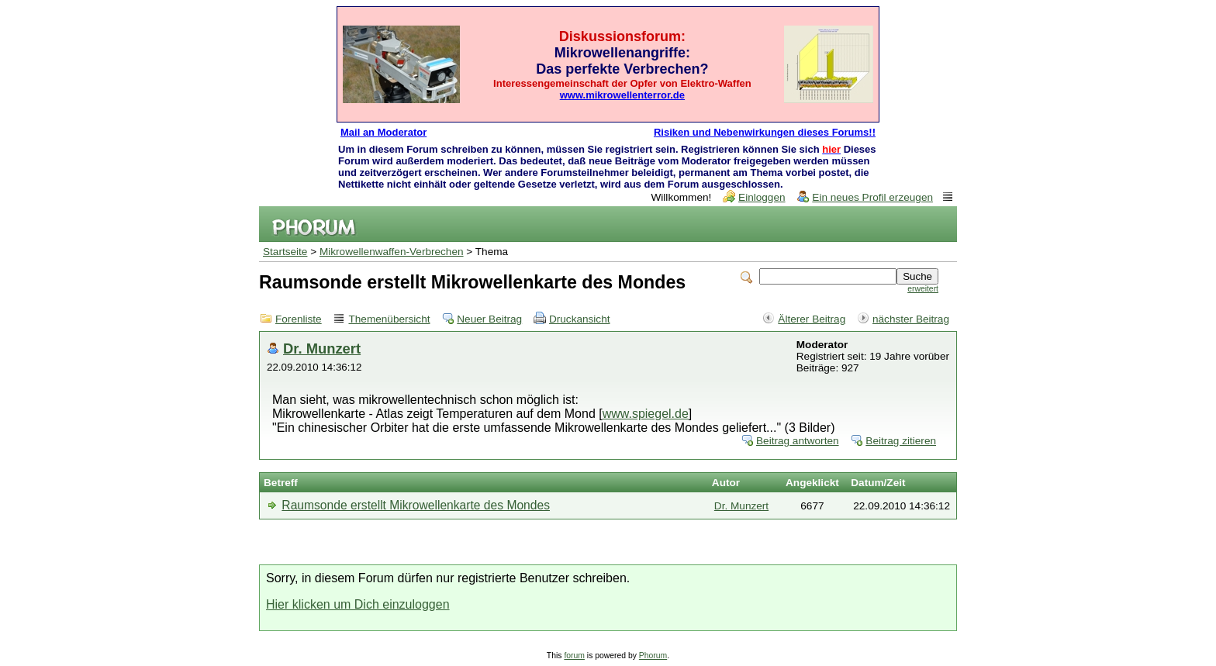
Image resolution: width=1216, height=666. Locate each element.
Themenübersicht (389, 319)
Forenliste (298, 319)
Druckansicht (579, 319)
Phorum (653, 655)
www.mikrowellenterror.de (622, 95)
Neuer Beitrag (489, 319)
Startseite (285, 251)
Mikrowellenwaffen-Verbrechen (392, 251)
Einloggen (761, 197)
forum (574, 655)
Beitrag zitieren (900, 441)
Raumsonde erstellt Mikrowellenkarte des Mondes (416, 505)
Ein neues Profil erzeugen (872, 197)
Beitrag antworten (797, 441)
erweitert (922, 289)
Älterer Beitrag (811, 319)
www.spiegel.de (646, 413)
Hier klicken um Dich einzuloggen (358, 604)
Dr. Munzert (322, 348)
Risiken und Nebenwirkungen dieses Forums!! (765, 132)
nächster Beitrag (910, 319)
